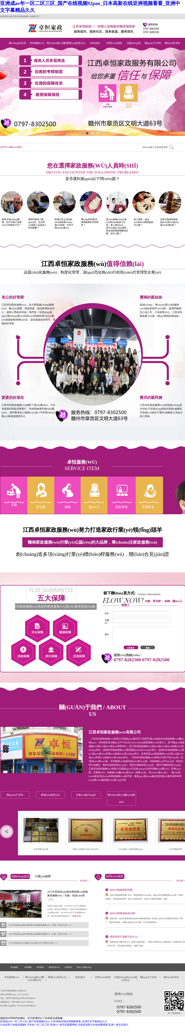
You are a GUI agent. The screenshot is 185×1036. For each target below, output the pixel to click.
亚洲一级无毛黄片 (118, 1024)
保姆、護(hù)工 (174, 601)
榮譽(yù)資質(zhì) (75, 43)
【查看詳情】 (76, 916)
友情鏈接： (15, 967)
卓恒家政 (40, 967)
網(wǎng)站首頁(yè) (17, 46)
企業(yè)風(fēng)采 (86, 795)
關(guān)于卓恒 (153, 43)
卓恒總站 (28, 967)
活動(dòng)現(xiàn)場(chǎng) (134, 46)
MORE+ (84, 880)
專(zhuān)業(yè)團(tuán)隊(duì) (56, 46)
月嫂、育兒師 (153, 601)
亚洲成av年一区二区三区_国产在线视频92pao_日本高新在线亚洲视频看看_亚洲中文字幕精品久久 (53, 1021)
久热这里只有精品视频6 (13, 1024)
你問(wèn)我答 (114, 43)
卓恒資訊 (95, 43)
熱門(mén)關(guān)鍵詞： (12, 147)
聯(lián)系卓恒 (172, 43)
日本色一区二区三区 (38, 1024)
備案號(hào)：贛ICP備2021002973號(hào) (17, 1002)
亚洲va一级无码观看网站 (63, 1024)
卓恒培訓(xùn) (54, 967)
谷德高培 (68, 967)
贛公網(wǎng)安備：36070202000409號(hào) (18, 1006)
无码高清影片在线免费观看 (93, 1024)
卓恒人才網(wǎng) (83, 967)
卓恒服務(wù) (37, 43)
